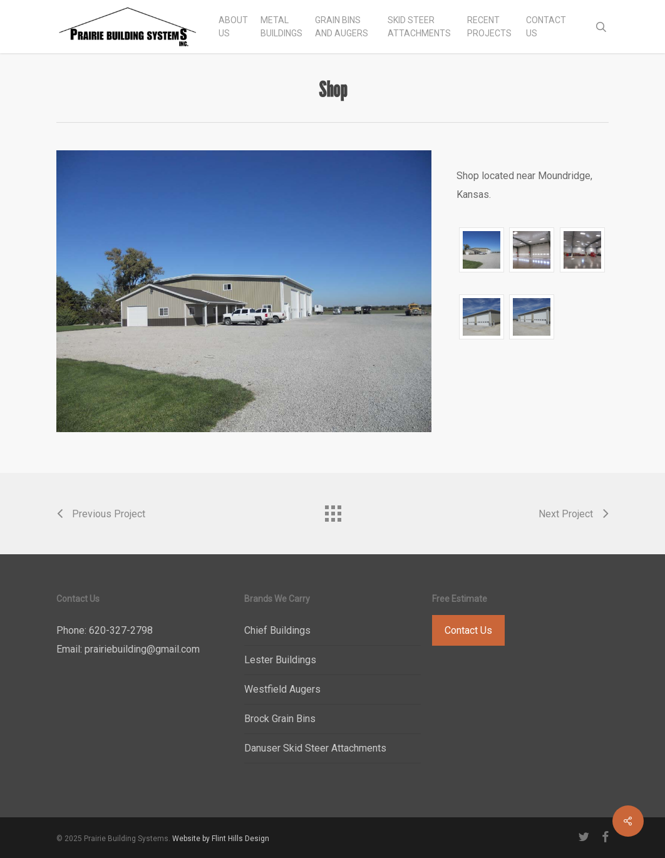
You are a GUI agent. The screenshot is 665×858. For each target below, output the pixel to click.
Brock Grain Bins (280, 719)
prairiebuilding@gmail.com (142, 649)
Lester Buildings (280, 660)
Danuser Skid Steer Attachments (315, 748)
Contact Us (468, 630)
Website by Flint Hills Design (220, 838)
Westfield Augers (282, 689)
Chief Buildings (277, 630)
